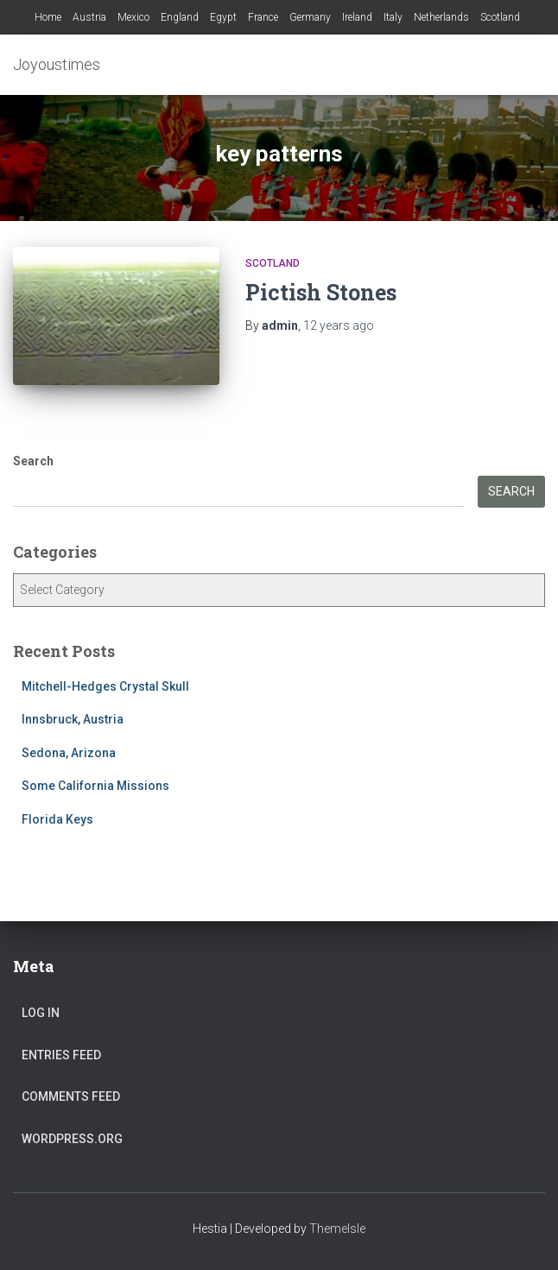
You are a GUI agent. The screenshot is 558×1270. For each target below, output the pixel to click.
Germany (310, 17)
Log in (41, 1013)
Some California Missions (95, 786)
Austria (89, 17)
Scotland (500, 17)
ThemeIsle (337, 1228)
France (263, 17)
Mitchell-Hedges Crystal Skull (105, 686)
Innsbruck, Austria (73, 719)
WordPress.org (72, 1139)
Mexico (133, 17)
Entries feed (61, 1055)
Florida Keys (57, 819)
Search (33, 461)
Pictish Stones (320, 292)
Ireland (357, 17)
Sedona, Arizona (69, 753)
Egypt (223, 17)
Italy (393, 17)
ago (338, 325)
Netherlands (441, 17)
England (180, 17)
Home (48, 17)
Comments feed (71, 1096)
